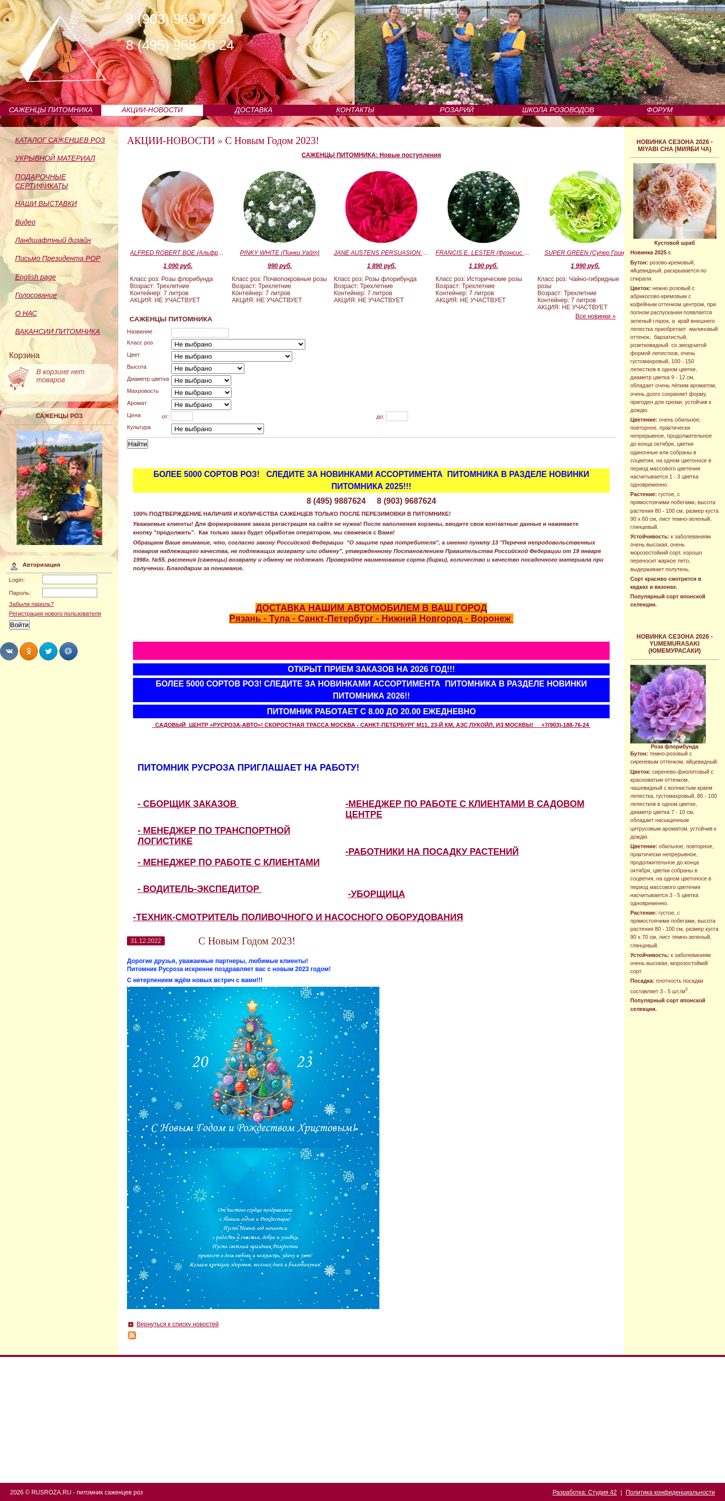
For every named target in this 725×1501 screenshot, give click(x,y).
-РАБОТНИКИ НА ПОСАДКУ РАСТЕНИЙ (432, 852)
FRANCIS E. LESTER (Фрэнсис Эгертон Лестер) (484, 252)
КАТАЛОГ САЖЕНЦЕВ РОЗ (60, 140)
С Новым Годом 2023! (272, 140)
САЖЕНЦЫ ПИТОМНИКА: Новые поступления (371, 155)
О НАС (26, 313)
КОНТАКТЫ (355, 110)
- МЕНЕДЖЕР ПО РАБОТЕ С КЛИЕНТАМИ (229, 862)
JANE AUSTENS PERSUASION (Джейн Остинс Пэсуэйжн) (381, 252)
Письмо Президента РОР (57, 258)
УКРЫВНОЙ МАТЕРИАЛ (55, 158)
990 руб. (280, 265)
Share (9, 651)
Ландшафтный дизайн (53, 240)
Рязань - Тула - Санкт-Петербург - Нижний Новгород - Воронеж (371, 618)
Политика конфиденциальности (670, 1492)
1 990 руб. (585, 265)
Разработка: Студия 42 (585, 1492)
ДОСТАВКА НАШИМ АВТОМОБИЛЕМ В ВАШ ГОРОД (371, 608)
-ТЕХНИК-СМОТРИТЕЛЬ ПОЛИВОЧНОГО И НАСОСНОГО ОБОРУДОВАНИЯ (298, 917)
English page (35, 277)
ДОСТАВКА (254, 110)
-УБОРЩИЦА (377, 894)
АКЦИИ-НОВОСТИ (152, 110)
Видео (25, 222)
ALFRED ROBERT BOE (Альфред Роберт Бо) (178, 252)
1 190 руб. (483, 265)
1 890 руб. (381, 265)
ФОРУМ (660, 110)
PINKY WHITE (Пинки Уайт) (279, 252)
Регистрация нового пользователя (55, 613)
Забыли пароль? (31, 604)
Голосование (36, 295)
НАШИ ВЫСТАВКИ (46, 203)
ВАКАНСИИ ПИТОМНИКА (57, 331)
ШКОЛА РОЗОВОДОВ (558, 110)
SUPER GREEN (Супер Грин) (585, 252)
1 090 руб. (177, 265)
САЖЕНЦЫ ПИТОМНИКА (51, 110)
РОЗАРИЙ (457, 110)
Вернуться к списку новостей (178, 1324)
